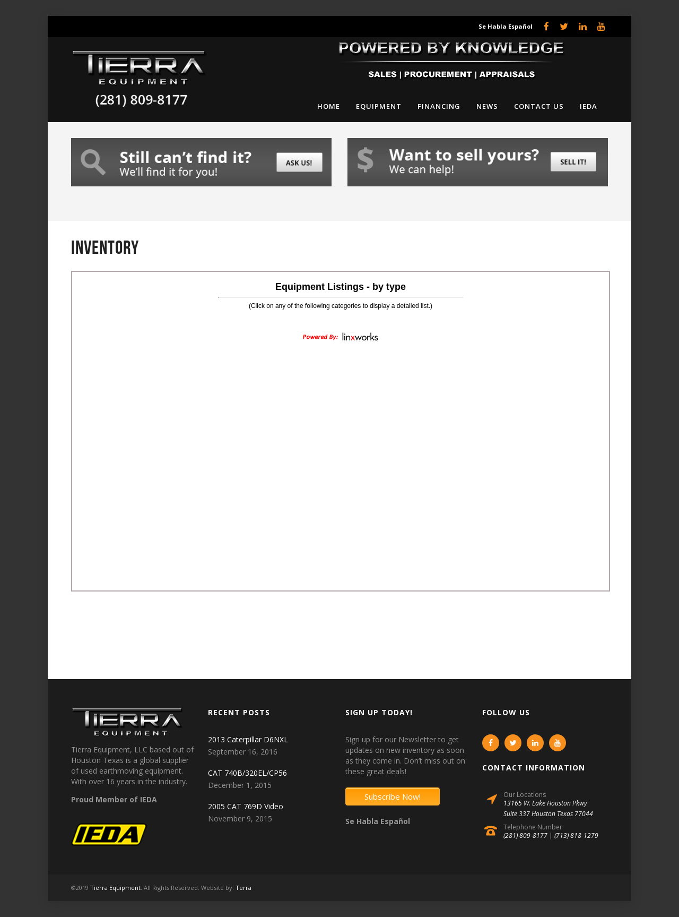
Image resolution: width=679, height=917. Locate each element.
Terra (243, 888)
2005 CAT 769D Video (245, 806)
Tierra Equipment (115, 888)
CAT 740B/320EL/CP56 (247, 773)
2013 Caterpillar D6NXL (248, 739)
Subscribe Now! (392, 796)
